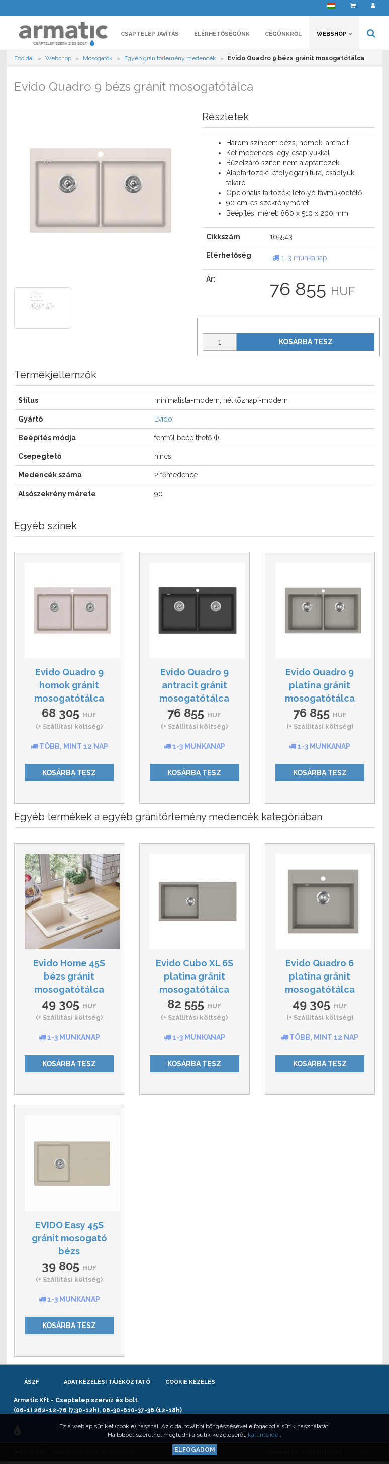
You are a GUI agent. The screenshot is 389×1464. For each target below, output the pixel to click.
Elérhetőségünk (222, 34)
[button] (331, 8)
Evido (163, 419)
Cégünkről (283, 34)
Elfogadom (194, 1449)
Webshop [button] (334, 34)
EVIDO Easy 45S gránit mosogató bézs (69, 1238)
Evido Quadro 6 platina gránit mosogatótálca (320, 976)
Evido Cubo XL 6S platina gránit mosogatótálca (194, 976)
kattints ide (264, 1434)
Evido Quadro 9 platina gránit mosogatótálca (320, 685)
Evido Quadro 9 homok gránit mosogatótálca (69, 685)
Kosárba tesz (306, 342)
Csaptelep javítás (150, 34)
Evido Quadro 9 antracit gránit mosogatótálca (194, 685)
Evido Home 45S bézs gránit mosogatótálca (69, 976)
